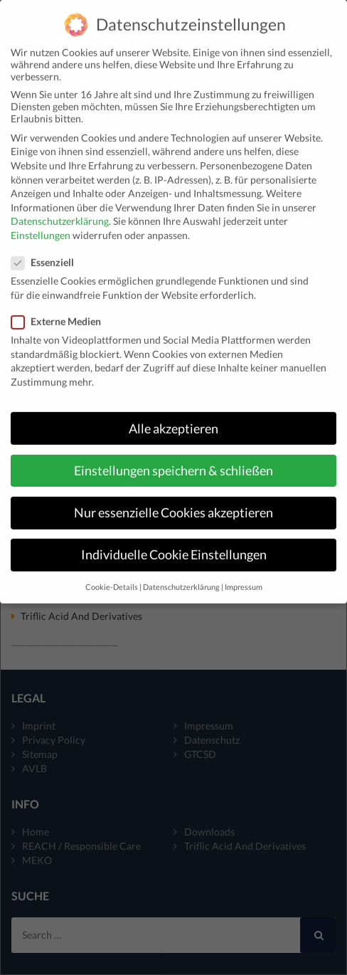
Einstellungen (40, 223)
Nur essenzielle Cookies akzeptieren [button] (173, 500)
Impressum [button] (243, 575)
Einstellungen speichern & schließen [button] (173, 458)
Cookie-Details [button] (111, 575)
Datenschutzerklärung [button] (181, 575)
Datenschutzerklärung (60, 209)
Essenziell (47, 250)
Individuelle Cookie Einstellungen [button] (174, 542)
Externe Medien (60, 309)
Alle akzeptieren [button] (173, 416)
